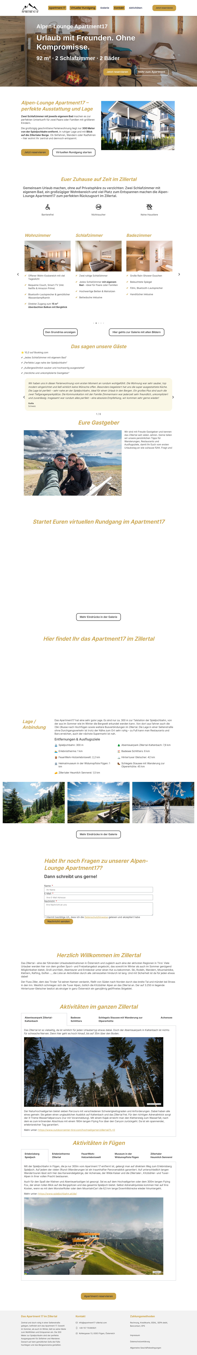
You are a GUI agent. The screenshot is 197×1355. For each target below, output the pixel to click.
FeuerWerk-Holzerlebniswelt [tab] (91, 1155)
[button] (18, 274)
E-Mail (48, 893)
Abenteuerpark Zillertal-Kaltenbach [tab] (39, 1019)
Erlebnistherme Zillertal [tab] (61, 1155)
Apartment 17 (57, 8)
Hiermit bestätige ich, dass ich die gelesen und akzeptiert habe (93, 917)
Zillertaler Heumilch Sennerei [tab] (161, 1155)
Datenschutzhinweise (96, 917)
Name (47, 886)
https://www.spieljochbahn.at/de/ (57, 1193)
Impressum (135, 1335)
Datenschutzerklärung (140, 1341)
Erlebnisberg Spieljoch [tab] (32, 1155)
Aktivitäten (135, 8)
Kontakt (119, 8)
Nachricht (49, 901)
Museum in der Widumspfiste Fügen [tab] (127, 1155)
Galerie (104, 8)
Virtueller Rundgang (83, 8)
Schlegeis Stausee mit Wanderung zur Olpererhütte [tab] (120, 1019)
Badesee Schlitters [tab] (76, 1019)
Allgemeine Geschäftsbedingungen (145, 1348)
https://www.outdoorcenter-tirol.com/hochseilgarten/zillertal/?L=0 (76, 1130)
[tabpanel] (98, 1081)
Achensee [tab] (166, 1017)
